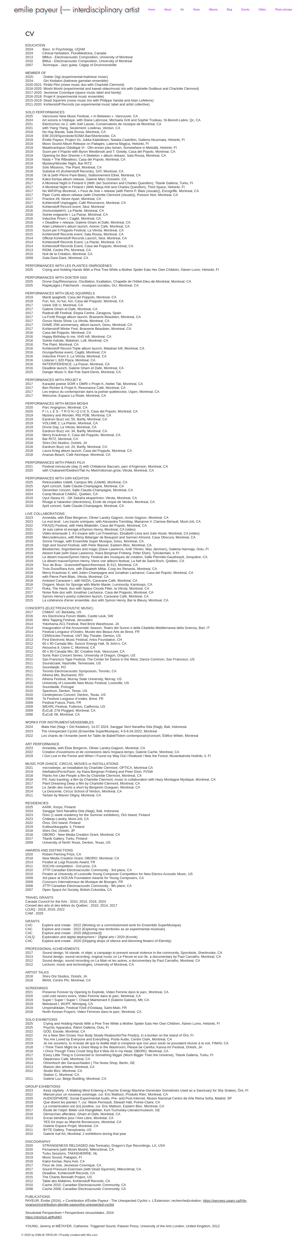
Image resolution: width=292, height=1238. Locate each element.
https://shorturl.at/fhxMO (43, 1217)
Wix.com (91, 1234)
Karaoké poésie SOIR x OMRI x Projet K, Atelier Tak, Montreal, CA (93, 384)
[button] (168, 9)
